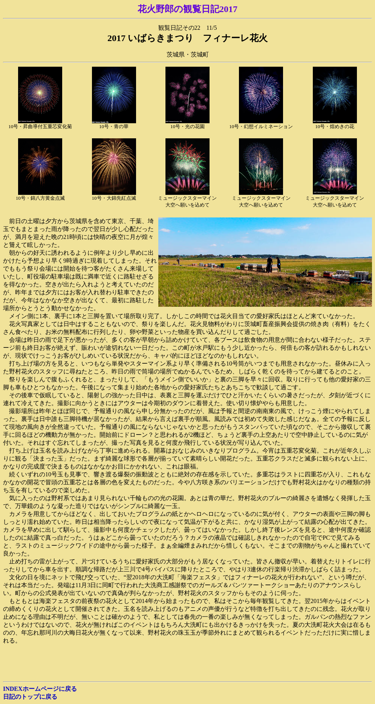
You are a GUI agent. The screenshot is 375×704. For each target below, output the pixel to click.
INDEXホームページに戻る (40, 689)
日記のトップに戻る (30, 696)
